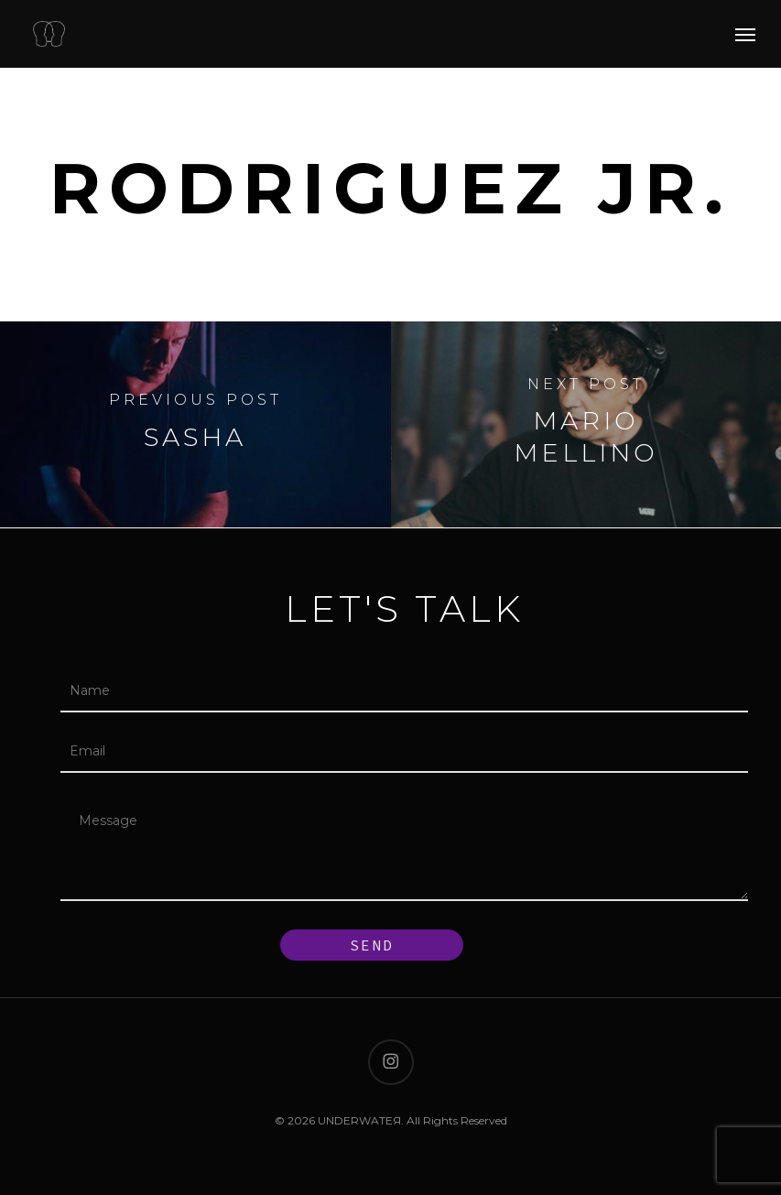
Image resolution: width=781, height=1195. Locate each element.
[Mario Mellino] (586, 424)
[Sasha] (195, 424)
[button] (745, 34)
